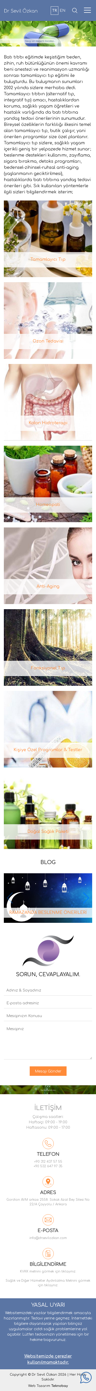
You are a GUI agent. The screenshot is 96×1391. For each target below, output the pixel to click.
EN (62, 11)
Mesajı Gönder (48, 1071)
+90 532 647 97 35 (48, 1166)
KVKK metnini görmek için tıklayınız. (48, 1271)
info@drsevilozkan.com (48, 1238)
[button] (86, 898)
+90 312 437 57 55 (48, 1161)
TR (54, 11)
